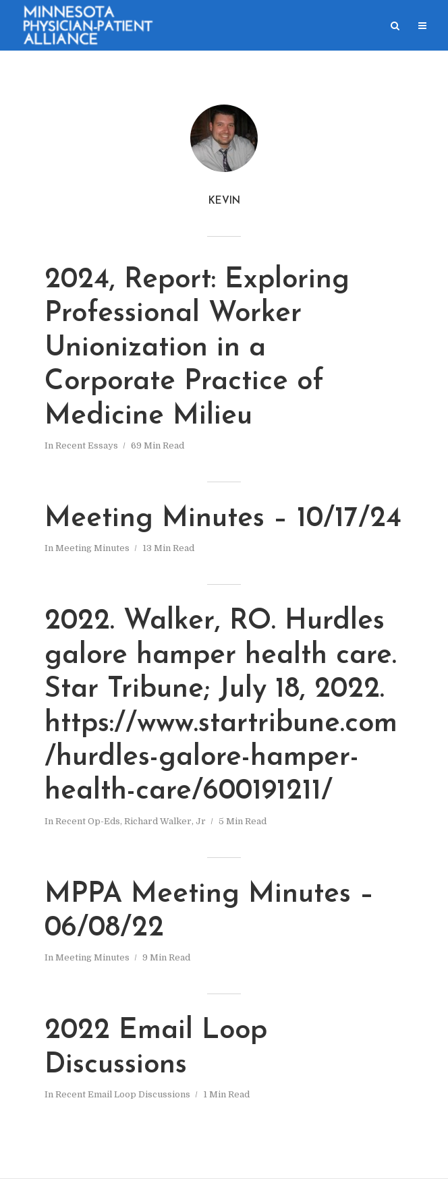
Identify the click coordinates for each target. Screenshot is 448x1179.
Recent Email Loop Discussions (122, 1094)
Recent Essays (86, 445)
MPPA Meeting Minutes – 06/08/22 (209, 911)
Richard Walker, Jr (165, 821)
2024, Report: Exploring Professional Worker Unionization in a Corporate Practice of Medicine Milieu (197, 348)
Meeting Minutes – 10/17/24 (223, 519)
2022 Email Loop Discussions (156, 1047)
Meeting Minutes (92, 548)
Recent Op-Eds (87, 821)
